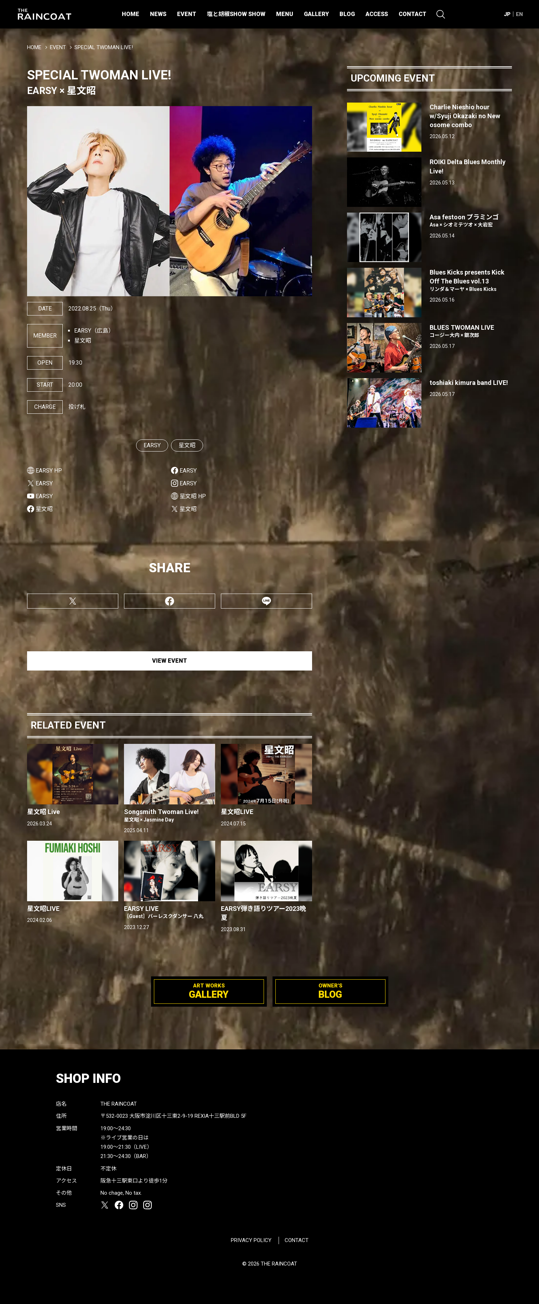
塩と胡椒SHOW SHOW (236, 14)
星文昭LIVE (237, 811)
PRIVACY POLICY (251, 1240)
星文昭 (187, 445)
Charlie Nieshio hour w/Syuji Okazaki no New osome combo (465, 116)
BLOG (347, 14)
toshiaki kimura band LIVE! (469, 382)
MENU (284, 14)
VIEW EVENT (169, 660)
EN (519, 14)
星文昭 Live (43, 811)
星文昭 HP (193, 496)
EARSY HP (49, 470)
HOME (130, 14)
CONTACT (412, 14)
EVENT (186, 14)
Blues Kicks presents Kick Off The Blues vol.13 (471, 280)
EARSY (152, 445)
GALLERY (316, 14)
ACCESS (377, 14)
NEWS (158, 14)
